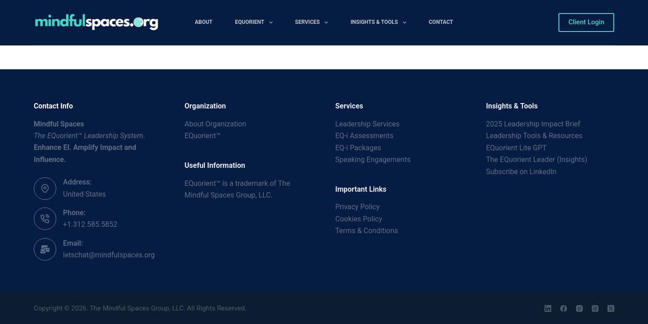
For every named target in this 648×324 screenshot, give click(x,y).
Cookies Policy (358, 219)
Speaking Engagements (372, 159)
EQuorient (255, 22)
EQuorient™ (202, 135)
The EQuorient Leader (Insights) (536, 159)
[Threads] (595, 308)
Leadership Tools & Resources (534, 135)
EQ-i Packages (358, 148)
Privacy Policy (357, 206)
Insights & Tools (380, 22)
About (203, 22)
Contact (441, 22)
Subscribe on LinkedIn (521, 171)
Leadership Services (367, 124)
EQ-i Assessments (364, 135)
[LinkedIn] (547, 308)
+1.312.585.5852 (90, 224)
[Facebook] (563, 308)
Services (313, 22)
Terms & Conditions (366, 230)
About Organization (215, 124)
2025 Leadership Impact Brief (533, 124)
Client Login (586, 22)
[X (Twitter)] (611, 308)
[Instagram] (579, 308)
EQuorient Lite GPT (516, 148)
